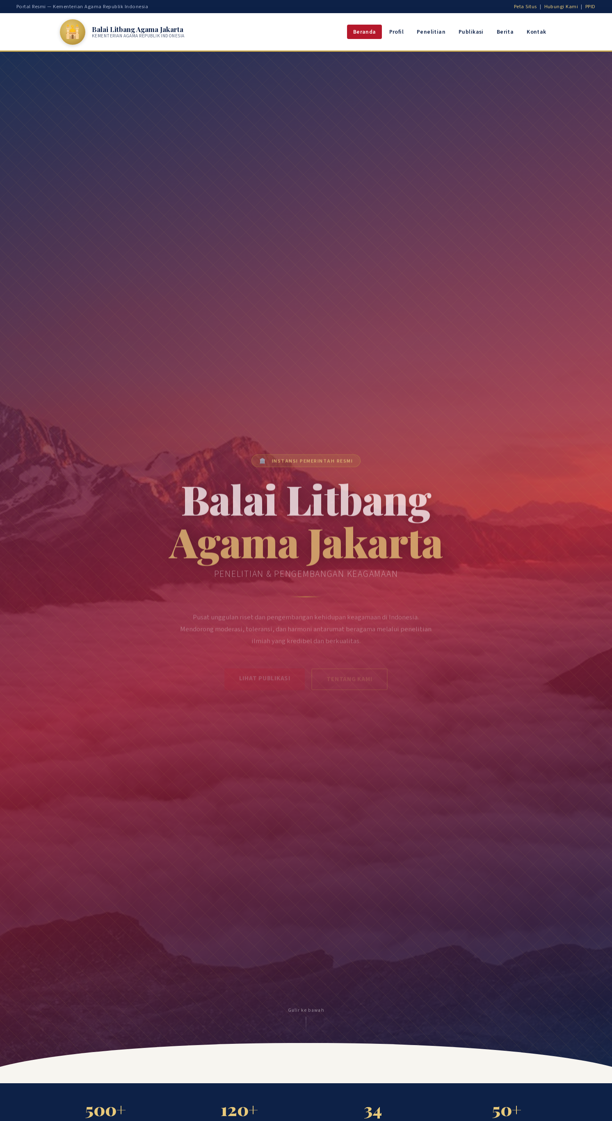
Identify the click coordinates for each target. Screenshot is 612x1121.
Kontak (536, 32)
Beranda (364, 32)
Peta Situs (525, 6)
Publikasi (471, 32)
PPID (590, 6)
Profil (396, 32)
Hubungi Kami (561, 6)
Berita (505, 32)
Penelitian (431, 32)
